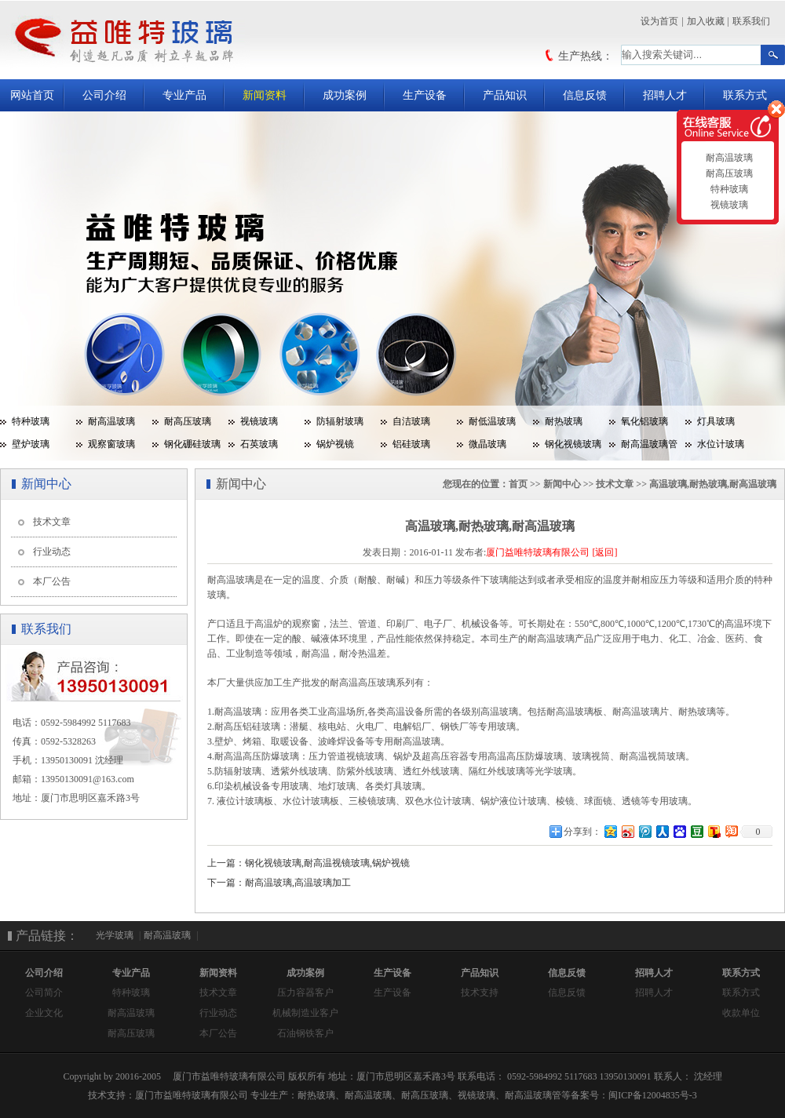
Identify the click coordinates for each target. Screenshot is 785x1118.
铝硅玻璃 (411, 444)
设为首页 (659, 21)
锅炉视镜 (335, 444)
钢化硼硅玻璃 (192, 444)
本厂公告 (52, 581)
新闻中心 (562, 484)
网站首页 (32, 95)
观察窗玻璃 (111, 444)
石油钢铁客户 (305, 1033)
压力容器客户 (305, 992)
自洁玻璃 (411, 421)
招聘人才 (665, 95)
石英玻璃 (259, 444)
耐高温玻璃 (111, 421)
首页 (518, 484)
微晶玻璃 (487, 444)
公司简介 (44, 992)
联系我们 (751, 21)
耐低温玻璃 (492, 421)
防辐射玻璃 (339, 421)
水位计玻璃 (720, 444)
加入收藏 (706, 21)
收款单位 (741, 1012)
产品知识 (505, 95)
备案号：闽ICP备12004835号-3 (634, 1095)
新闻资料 (265, 95)
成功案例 (345, 95)
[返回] (604, 552)
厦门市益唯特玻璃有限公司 (191, 1095)
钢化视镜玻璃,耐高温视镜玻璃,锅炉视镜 (327, 863)
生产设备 (425, 95)
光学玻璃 (114, 935)
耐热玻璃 (563, 421)
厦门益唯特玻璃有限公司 (538, 552)
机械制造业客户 (305, 1012)
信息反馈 (585, 95)
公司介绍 (104, 95)
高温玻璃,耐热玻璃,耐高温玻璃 (712, 484)
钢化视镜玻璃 (573, 444)
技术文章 (52, 521)
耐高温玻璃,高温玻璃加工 (298, 882)
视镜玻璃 (259, 421)
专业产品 (184, 95)
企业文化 (44, 1012)
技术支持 (479, 992)
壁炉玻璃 (30, 444)
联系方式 (745, 95)
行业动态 (52, 551)
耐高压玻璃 (187, 421)
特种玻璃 (30, 421)
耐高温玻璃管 (649, 444)
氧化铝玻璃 (644, 421)
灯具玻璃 (716, 421)
